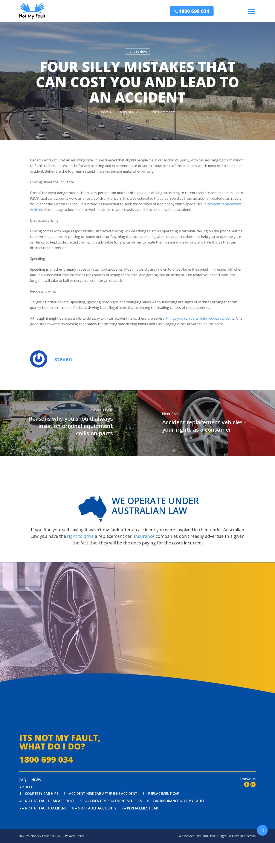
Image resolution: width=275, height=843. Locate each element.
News (36, 779)
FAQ (22, 779)
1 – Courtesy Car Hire (38, 793)
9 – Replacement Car (139, 808)
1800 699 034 (194, 11)
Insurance (144, 536)
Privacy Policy (74, 836)
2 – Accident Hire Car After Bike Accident (100, 793)
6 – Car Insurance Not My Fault (176, 801)
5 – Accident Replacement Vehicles (111, 801)
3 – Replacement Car (161, 793)
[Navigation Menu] (252, 11)
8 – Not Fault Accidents (94, 808)
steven (105, 112)
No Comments (164, 112)
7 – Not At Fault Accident (43, 808)
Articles (27, 787)
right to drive (137, 51)
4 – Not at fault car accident (47, 801)
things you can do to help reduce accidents (200, 318)
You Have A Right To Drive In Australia (229, 836)
